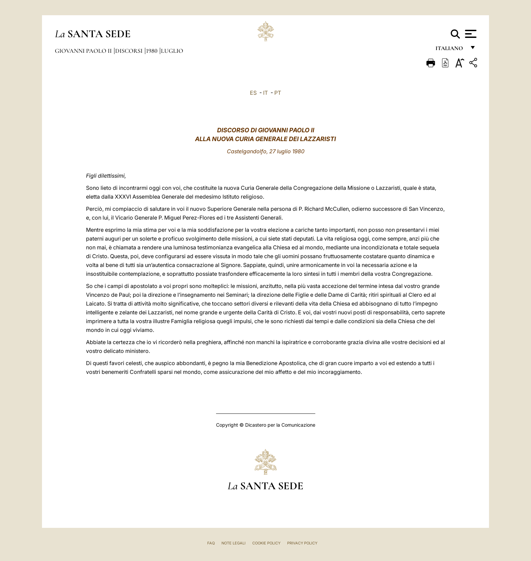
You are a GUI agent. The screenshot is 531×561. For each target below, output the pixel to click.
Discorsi (129, 50)
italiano (450, 50)
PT (277, 92)
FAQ (211, 543)
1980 (152, 50)
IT (265, 92)
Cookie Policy (266, 543)
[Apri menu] (469, 34)
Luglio (172, 50)
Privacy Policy (302, 543)
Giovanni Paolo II (84, 50)
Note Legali (233, 543)
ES (253, 92)
